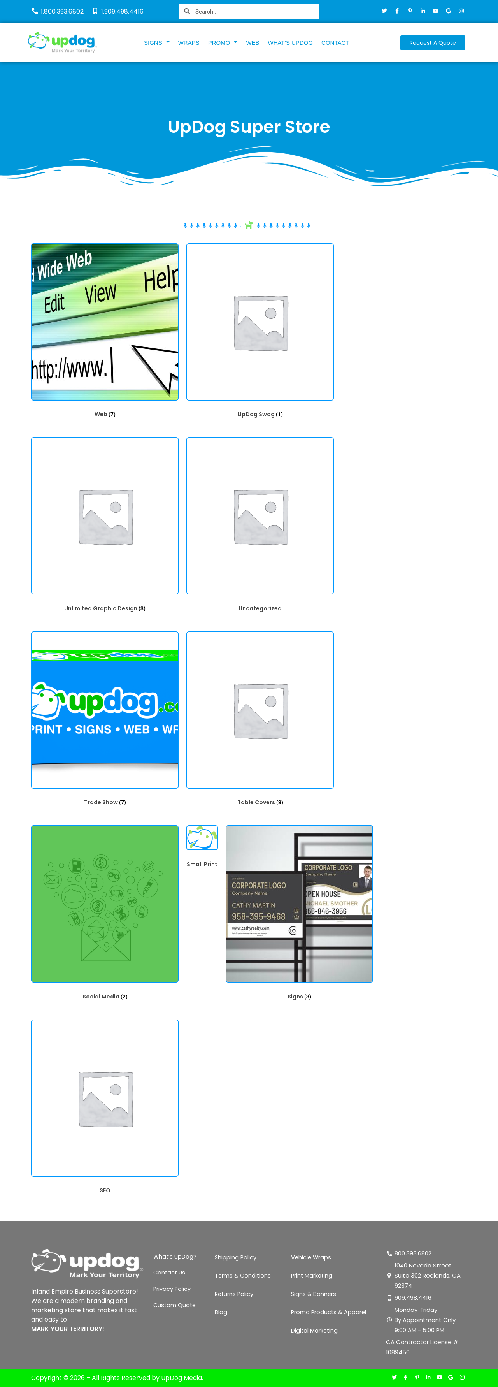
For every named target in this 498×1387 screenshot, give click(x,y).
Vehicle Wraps (311, 1257)
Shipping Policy (236, 1257)
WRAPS (189, 42)
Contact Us (170, 1276)
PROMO (223, 42)
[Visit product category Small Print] (202, 848)
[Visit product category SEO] (105, 1109)
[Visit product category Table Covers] (260, 720)
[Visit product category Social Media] (105, 914)
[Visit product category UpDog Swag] (260, 332)
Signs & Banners (314, 1294)
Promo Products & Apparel (329, 1312)
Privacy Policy (172, 1294)
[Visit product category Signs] (299, 914)
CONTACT (335, 42)
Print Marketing (312, 1276)
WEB (252, 42)
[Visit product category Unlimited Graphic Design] (105, 526)
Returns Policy (235, 1294)
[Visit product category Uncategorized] (260, 526)
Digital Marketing (315, 1331)
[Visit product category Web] (105, 332)
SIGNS (157, 42)
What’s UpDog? (175, 1257)
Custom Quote (175, 1312)
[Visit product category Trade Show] (105, 720)
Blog (221, 1312)
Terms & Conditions (243, 1276)
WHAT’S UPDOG (290, 42)
